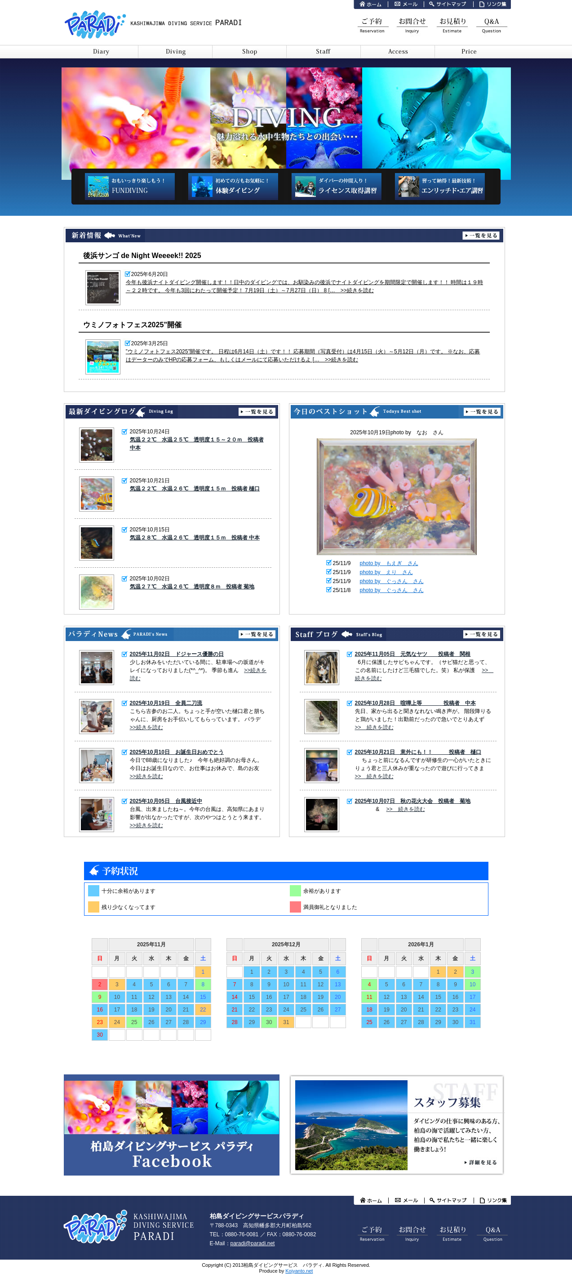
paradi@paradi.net (253, 1243)
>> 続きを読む (374, 727)
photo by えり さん (386, 572)
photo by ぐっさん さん (392, 581)
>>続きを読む (146, 727)
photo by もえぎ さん (389, 563)
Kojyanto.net (299, 1271)
